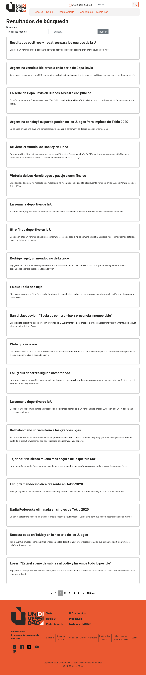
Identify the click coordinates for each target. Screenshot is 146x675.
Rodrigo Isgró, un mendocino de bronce (39, 258)
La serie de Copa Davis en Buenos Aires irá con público (50, 93)
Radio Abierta (66, 12)
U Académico (85, 12)
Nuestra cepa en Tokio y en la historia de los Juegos (49, 534)
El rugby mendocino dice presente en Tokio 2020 (46, 484)
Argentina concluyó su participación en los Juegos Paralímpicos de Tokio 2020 (69, 122)
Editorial (50, 637)
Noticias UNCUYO (80, 624)
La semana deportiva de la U (31, 204)
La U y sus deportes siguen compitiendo (40, 373)
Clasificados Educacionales (121, 637)
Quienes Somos (61, 637)
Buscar (103, 31)
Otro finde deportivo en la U (30, 229)
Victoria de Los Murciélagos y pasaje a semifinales (48, 175)
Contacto (92, 637)
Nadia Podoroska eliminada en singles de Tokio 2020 (49, 509)
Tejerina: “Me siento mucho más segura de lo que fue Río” (53, 459)
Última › (91, 593)
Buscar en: (12, 27)
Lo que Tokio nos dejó (26, 287)
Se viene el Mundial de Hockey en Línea (39, 147)
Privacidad (73, 637)
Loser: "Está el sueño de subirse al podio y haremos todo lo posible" (60, 563)
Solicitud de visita (104, 637)
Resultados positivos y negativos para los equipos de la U (53, 42)
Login (134, 637)
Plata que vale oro (23, 344)
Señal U (38, 12)
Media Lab (102, 12)
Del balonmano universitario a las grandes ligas (45, 430)
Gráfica (83, 637)
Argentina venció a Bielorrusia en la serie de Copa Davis (51, 68)
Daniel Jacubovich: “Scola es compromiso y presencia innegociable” (61, 315)
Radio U (50, 12)
